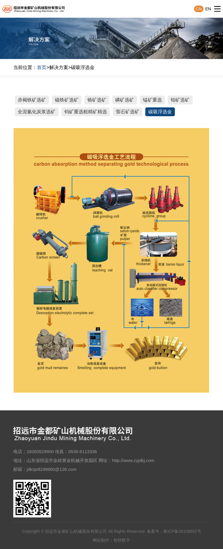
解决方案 (58, 67)
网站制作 (101, 540)
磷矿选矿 (124, 99)
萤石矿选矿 (127, 111)
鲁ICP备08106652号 (182, 531)
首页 (41, 67)
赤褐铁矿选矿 (32, 99)
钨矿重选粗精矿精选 (85, 111)
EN (208, 8)
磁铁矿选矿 (67, 99)
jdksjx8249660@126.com (51, 469)
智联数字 (121, 540)
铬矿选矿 (96, 99)
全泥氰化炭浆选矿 (37, 111)
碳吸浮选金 (83, 67)
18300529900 (40, 451)
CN (199, 8)
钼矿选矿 (180, 99)
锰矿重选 (152, 99)
